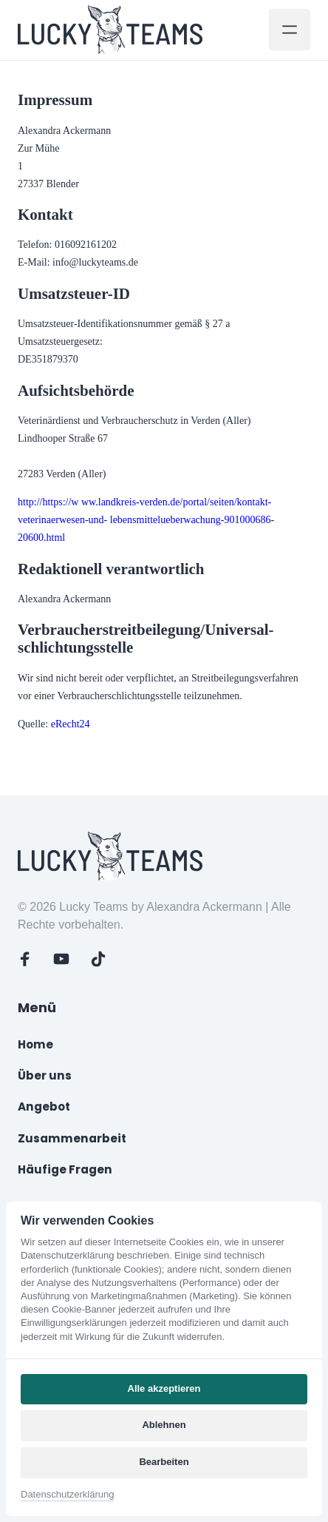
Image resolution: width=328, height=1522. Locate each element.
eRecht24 (70, 724)
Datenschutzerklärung (67, 1494)
